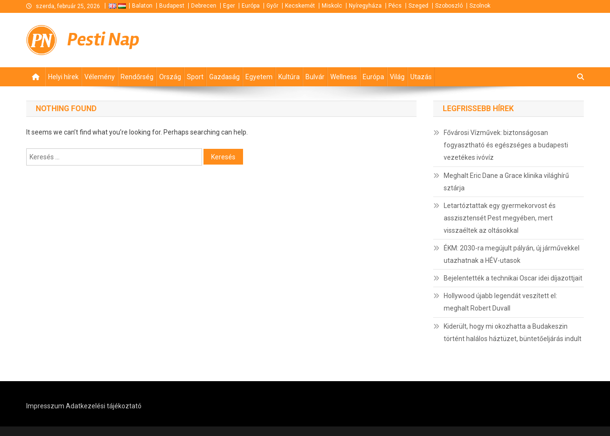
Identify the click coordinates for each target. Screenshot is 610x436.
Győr (272, 5)
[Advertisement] (469, 38)
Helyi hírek (63, 77)
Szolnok (479, 5)
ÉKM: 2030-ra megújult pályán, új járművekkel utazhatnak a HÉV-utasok (512, 254)
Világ (397, 77)
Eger (229, 5)
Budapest (171, 5)
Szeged (418, 5)
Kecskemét (300, 5)
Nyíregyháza (365, 5)
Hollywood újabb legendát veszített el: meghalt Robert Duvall (500, 302)
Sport (195, 77)
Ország (170, 77)
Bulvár (315, 77)
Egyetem (259, 77)
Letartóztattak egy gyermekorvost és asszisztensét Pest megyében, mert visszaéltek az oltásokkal (500, 218)
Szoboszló (449, 5)
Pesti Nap (103, 39)
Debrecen (203, 5)
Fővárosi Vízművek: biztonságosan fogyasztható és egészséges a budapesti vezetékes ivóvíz (506, 145)
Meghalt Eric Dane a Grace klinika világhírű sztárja (506, 182)
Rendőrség (137, 77)
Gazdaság (224, 77)
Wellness (343, 77)
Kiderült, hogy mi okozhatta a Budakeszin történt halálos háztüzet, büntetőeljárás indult (512, 332)
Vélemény (99, 77)
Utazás (421, 77)
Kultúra (289, 77)
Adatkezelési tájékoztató (104, 406)
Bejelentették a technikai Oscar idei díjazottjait (513, 278)
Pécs (395, 5)
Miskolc (332, 5)
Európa (251, 5)
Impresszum (45, 406)
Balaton (142, 5)
